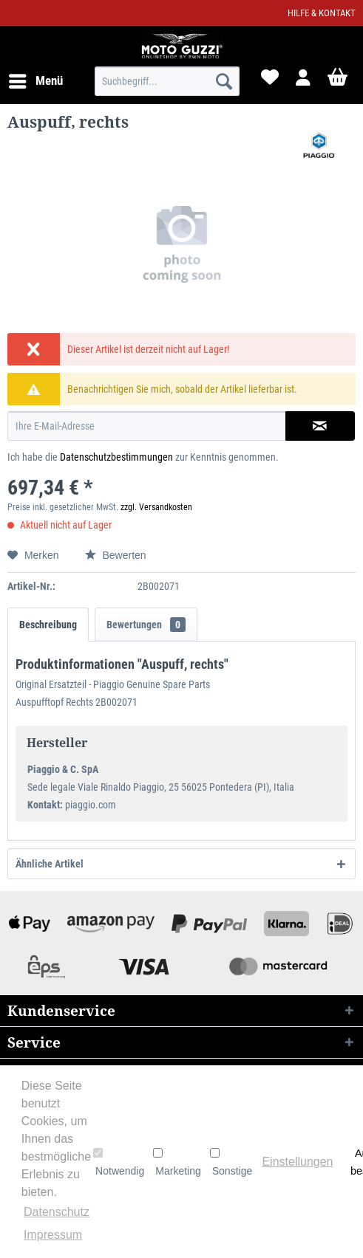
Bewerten (115, 555)
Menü (36, 78)
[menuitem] (35, 81)
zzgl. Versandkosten (156, 507)
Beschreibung (48, 624)
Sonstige (231, 1162)
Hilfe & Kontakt (322, 12)
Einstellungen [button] (297, 1161)
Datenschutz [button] (56, 1212)
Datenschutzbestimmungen (116, 457)
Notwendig (118, 1162)
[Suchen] (224, 81)
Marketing (176, 1162)
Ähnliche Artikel (50, 864)
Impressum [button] (53, 1234)
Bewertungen (146, 624)
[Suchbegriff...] (167, 81)
